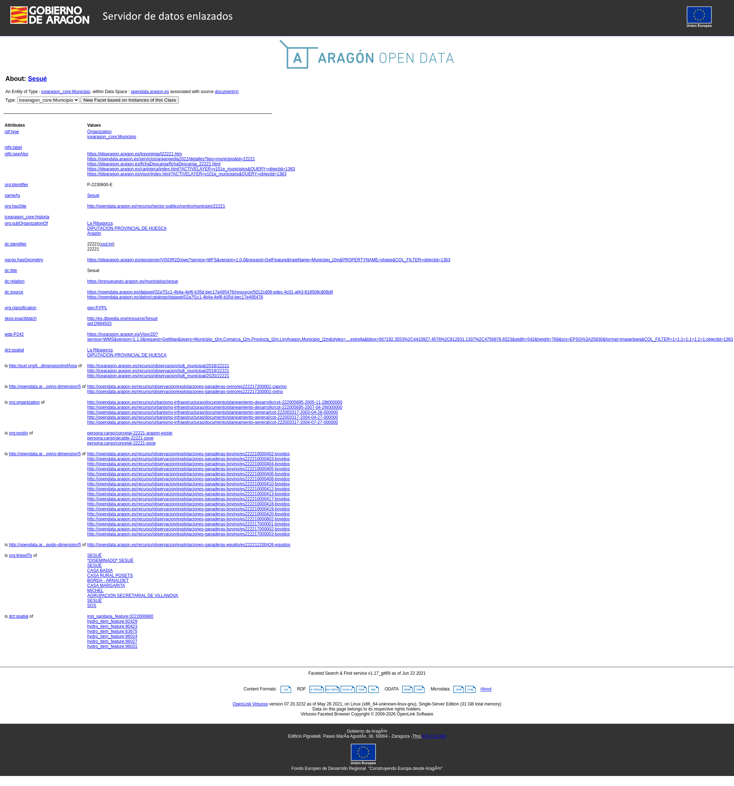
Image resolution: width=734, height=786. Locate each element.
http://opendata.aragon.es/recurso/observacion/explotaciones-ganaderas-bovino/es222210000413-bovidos (188, 493)
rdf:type (12, 131)
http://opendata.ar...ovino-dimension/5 (45, 386)
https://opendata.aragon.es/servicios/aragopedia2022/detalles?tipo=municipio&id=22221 (171, 158)
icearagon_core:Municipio (65, 91)
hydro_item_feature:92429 (112, 621)
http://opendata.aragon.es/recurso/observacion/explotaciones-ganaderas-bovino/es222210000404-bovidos (188, 463)
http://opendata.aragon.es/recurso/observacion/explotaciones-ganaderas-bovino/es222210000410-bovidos (188, 483)
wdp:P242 (14, 334)
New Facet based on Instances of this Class (129, 100)
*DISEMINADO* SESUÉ (110, 560)
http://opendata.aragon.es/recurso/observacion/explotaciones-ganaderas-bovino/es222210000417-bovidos (188, 498)
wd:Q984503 (99, 323)
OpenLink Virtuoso (250, 704)
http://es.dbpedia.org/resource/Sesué (122, 318)
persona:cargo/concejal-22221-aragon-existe (129, 433)
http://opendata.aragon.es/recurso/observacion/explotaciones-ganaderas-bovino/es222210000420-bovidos (188, 513)
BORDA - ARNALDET (108, 580)
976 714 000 (434, 736)
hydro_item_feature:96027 (112, 641)
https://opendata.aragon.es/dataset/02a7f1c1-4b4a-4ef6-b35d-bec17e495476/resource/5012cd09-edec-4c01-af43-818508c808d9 (210, 292)
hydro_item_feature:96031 (112, 646)
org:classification (20, 307)
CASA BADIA (100, 570)
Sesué (37, 78)
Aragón (94, 233)
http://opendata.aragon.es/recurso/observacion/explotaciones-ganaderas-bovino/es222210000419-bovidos (188, 508)
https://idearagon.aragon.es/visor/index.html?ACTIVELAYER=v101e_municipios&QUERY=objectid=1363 (187, 173)
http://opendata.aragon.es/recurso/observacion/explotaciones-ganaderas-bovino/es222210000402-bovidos (188, 453)
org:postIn (18, 433)
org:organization (24, 402)
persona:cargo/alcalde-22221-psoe (120, 438)
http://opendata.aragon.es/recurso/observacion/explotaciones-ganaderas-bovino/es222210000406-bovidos (188, 473)
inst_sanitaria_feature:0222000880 (120, 616)
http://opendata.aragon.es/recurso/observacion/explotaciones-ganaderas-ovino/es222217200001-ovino (185, 391)
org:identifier (16, 184)
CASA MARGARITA (106, 585)
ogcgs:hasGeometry (24, 259)
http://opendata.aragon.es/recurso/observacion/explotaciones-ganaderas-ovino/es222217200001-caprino (187, 386)
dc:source (14, 292)
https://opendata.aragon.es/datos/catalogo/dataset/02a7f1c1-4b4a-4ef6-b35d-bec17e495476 (175, 297)
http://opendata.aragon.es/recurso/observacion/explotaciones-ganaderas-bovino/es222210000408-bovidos (188, 478)
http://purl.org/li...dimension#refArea (43, 365)
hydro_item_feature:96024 (112, 636)
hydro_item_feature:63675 (112, 631)
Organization (99, 131)
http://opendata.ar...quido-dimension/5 (45, 544)
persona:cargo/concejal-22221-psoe (121, 443)
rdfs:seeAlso (16, 153)
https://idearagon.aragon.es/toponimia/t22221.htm (134, 153)
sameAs (12, 195)
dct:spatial (14, 350)
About (485, 689)
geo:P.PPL (97, 307)
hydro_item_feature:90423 (112, 626)
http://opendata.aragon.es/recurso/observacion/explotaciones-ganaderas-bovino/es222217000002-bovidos (188, 529)
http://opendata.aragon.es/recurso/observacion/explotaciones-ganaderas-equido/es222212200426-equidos (188, 544)
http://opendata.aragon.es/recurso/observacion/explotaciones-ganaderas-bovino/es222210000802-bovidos (188, 518)
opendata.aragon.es (150, 91)
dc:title (11, 270)
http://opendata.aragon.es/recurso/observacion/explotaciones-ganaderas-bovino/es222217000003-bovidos (188, 534)
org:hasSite (15, 206)
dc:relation (14, 281)
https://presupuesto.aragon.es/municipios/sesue (132, 281)
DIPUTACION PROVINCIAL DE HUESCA (127, 228)
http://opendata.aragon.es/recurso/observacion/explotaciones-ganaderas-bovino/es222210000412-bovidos (188, 488)
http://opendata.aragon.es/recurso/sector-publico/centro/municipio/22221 (156, 206)
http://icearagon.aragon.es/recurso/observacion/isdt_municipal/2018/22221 (158, 365)
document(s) (227, 91)
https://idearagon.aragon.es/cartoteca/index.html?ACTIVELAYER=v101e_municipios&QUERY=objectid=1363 (191, 168)
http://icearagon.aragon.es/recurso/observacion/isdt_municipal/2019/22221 (158, 370)
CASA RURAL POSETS (110, 575)
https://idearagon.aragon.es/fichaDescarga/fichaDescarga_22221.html (153, 163)
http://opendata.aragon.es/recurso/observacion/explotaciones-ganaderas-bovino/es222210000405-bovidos (188, 468)
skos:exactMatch (20, 318)
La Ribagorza (100, 223)
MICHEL (95, 590)
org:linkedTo (20, 555)
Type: (10, 100)
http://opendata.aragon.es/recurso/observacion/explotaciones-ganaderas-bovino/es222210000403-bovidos (188, 458)
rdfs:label (13, 147)
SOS (91, 605)
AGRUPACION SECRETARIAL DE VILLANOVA (132, 595)
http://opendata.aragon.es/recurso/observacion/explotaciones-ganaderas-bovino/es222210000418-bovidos (188, 503)
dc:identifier (15, 244)
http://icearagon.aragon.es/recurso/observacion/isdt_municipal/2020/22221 (158, 375)
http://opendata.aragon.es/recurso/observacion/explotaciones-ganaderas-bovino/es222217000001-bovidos (188, 524)
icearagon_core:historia (27, 216)
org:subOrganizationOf (26, 223)
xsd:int (107, 244)
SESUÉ (94, 555)
